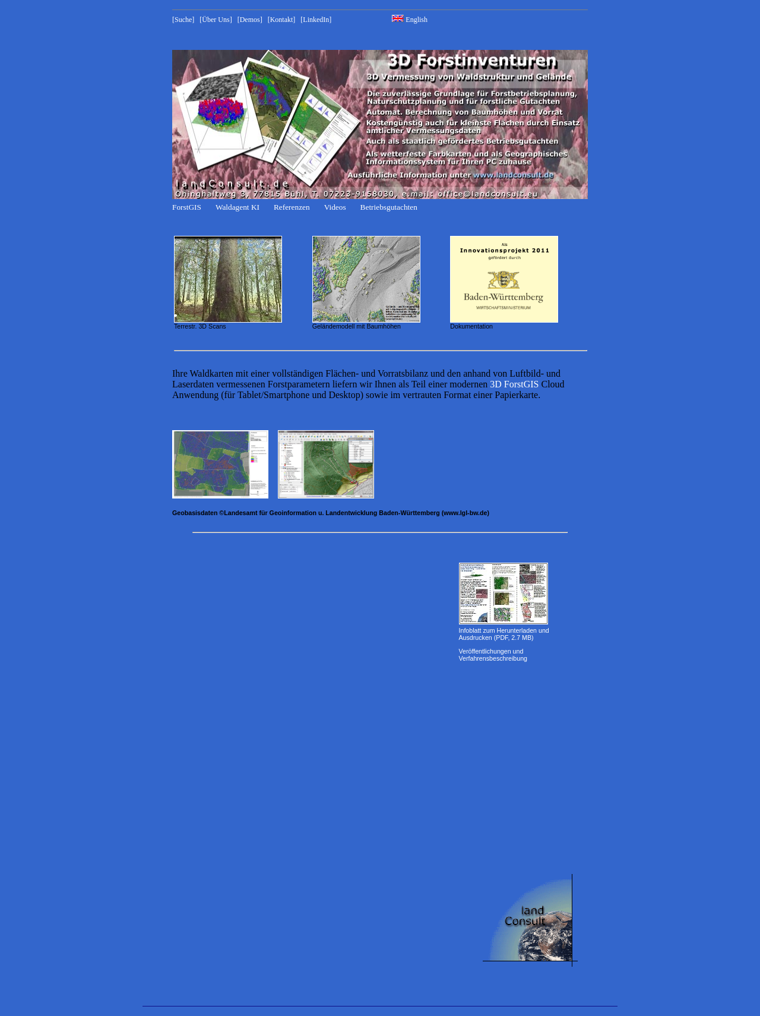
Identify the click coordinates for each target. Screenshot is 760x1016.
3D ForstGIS (514, 384)
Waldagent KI (237, 207)
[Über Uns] (216, 19)
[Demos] (250, 19)
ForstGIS (186, 207)
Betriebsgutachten (388, 207)
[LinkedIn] (315, 19)
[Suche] (183, 19)
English (410, 19)
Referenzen (292, 207)
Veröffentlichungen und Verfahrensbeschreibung (493, 655)
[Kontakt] (282, 19)
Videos (335, 207)
